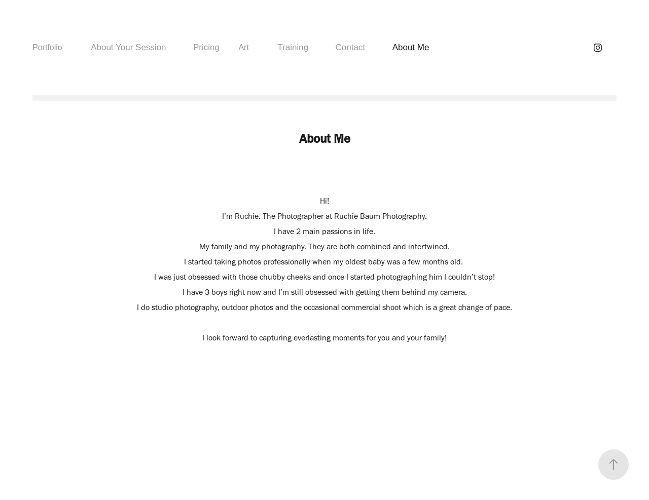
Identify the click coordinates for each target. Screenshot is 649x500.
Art (243, 47)
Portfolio (47, 47)
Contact (351, 47)
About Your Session (128, 47)
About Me (410, 47)
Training (292, 47)
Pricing (206, 47)
